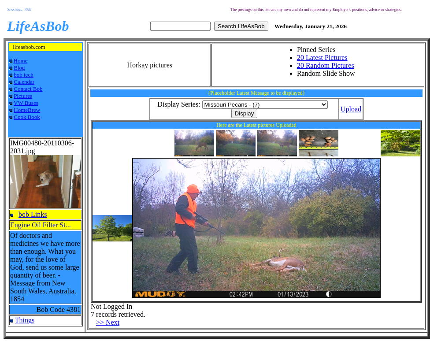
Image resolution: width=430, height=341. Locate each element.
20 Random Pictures (325, 65)
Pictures (23, 96)
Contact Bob (28, 88)
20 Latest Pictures (322, 57)
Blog (19, 67)
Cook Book (27, 117)
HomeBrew (27, 110)
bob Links (33, 214)
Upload (351, 109)
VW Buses (26, 103)
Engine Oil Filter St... (40, 225)
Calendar (24, 81)
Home (21, 60)
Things (24, 320)
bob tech (23, 74)
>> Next (107, 322)
